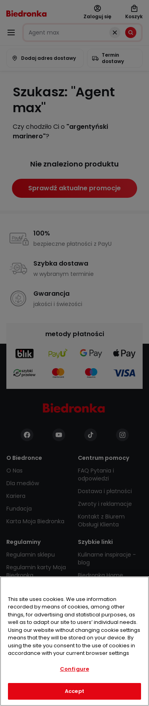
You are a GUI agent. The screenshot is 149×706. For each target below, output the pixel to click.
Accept (74, 691)
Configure (74, 669)
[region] (74, 641)
